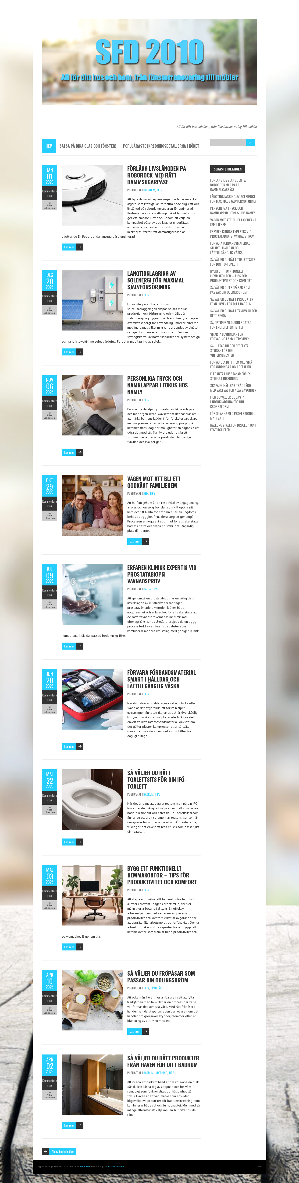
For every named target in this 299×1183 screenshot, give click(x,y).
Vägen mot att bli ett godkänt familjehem (154, 481)
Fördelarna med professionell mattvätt (232, 416)
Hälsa (147, 589)
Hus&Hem (149, 190)
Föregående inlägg (62, 1151)
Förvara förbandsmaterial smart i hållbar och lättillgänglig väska (161, 679)
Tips (159, 190)
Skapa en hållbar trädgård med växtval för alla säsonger (233, 388)
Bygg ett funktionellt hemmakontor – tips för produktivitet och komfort (162, 875)
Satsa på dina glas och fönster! (88, 146)
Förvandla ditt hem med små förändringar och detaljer (231, 364)
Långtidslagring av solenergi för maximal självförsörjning (155, 280)
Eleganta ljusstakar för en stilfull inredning (230, 376)
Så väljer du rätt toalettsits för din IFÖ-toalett (156, 779)
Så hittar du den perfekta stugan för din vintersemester (229, 350)
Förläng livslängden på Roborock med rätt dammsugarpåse (156, 175)
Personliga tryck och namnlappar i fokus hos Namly (157, 385)
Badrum (148, 794)
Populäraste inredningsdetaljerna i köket (161, 146)
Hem (49, 146)
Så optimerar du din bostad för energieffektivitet (230, 325)
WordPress (85, 1166)
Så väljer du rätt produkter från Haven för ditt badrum (163, 1061)
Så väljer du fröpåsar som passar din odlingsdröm (161, 976)
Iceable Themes (116, 1166)
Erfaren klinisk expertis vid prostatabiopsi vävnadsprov (161, 574)
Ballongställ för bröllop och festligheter (233, 427)
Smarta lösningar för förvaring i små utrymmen (229, 336)
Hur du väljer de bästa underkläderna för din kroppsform (227, 401)
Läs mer (69, 246)
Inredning (161, 1072)
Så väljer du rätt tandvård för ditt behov (233, 313)
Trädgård (156, 988)
